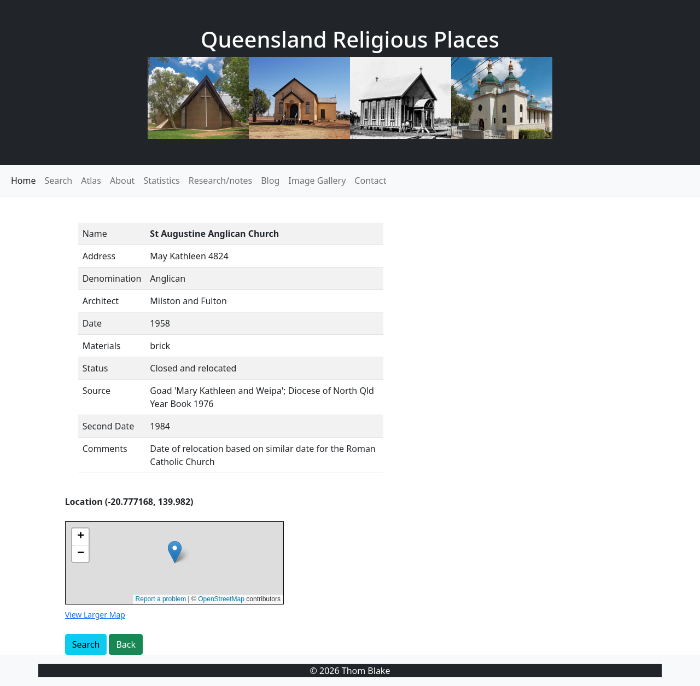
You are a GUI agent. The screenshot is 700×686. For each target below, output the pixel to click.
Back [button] (126, 644)
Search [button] (86, 644)
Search (59, 181)
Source (96, 391)
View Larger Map (95, 614)
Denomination (112, 278)
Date (92, 323)
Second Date (109, 426)
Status (95, 368)
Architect (101, 301)
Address (99, 256)
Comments (105, 449)
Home (23, 181)
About (122, 181)
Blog (270, 181)
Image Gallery (317, 181)
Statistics (161, 181)
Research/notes (220, 181)
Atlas (91, 181)
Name (95, 234)
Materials (102, 346)
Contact (370, 181)
